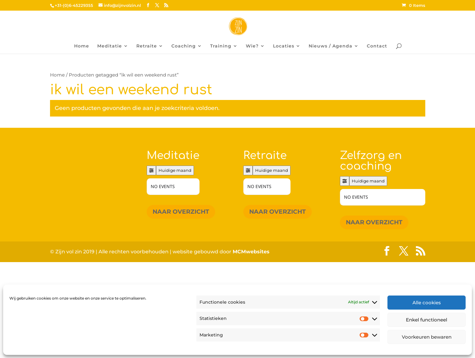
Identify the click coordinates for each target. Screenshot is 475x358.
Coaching (183, 46)
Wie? (252, 46)
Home (81, 46)
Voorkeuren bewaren (427, 337)
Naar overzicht (181, 211)
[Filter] (151, 170)
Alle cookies (426, 303)
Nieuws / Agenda (330, 46)
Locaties (283, 46)
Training (220, 46)
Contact (377, 46)
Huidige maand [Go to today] (175, 170)
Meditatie (109, 46)
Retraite (146, 46)
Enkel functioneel (426, 320)
